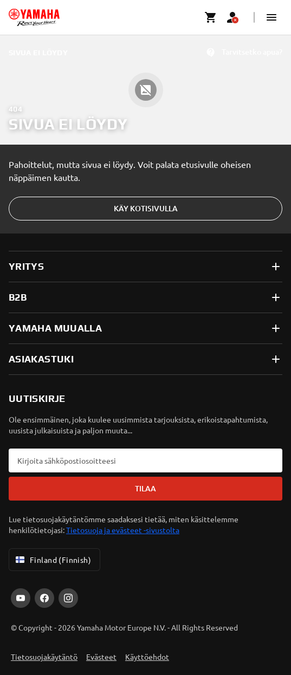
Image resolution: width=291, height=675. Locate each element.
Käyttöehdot (147, 656)
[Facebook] (44, 598)
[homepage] (34, 17)
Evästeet (101, 656)
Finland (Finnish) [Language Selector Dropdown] (52, 559)
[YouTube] (20, 598)
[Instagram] (68, 598)
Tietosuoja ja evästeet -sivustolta (122, 530)
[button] (271, 17)
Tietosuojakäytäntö (44, 656)
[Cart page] (210, 17)
